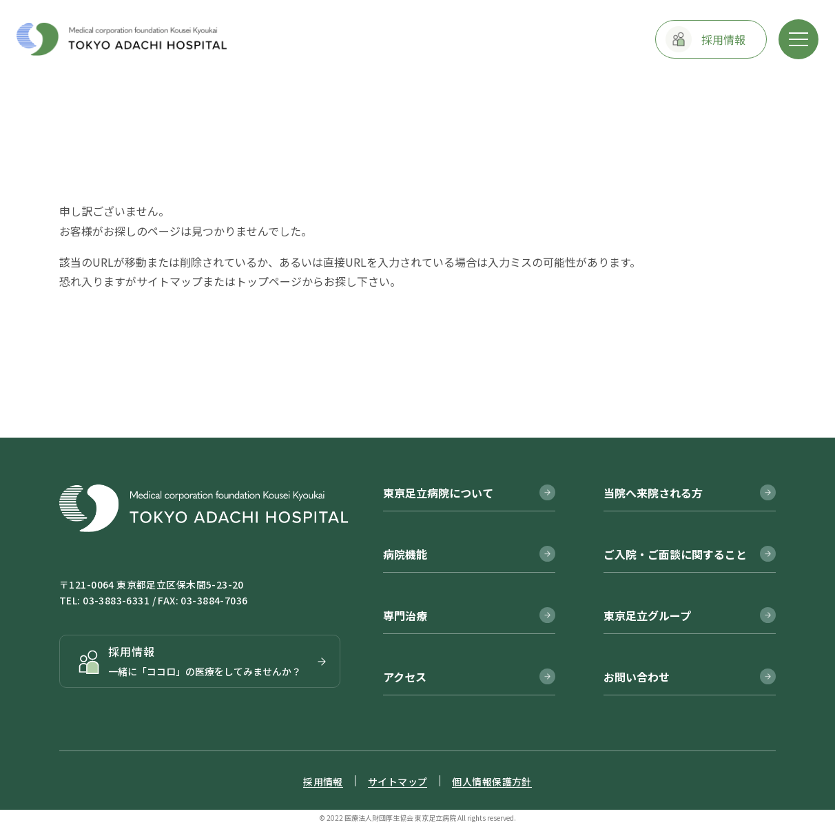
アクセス (404, 676)
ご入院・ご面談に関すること (675, 554)
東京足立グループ (647, 615)
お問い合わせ (637, 676)
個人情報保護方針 (491, 781)
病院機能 (405, 554)
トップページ (269, 281)
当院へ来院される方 (653, 492)
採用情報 (323, 781)
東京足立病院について (438, 492)
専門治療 (405, 615)
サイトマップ (169, 281)
